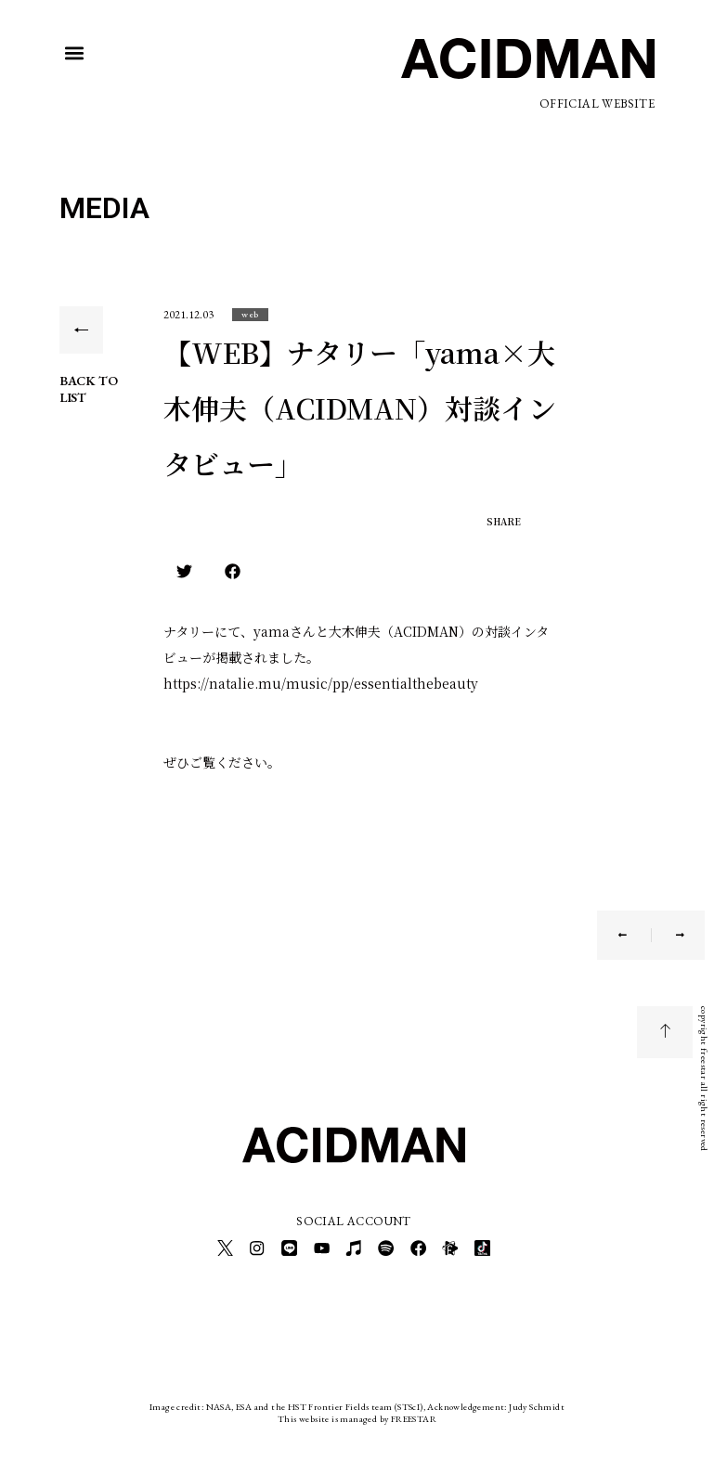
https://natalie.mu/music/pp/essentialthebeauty (320, 683)
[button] (74, 53)
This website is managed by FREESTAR (357, 1413)
